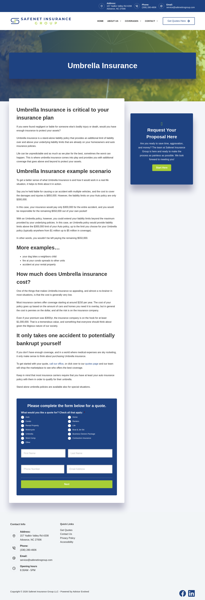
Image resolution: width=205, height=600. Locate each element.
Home (100, 21)
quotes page (91, 363)
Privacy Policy (67, 537)
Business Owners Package (83, 434)
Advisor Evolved (81, 591)
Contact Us (66, 533)
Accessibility (66, 541)
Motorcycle (30, 430)
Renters (75, 421)
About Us (114, 21)
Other (28, 442)
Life (73, 425)
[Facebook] (182, 593)
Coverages (133, 21)
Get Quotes (66, 529)
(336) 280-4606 (149, 7)
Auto (27, 417)
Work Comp (30, 438)
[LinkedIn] (191, 593)
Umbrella (29, 434)
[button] (161, 167)
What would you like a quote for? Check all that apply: (53, 412)
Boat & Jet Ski (78, 430)
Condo (28, 421)
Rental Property (32, 425)
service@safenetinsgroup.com (180, 7)
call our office (56, 363)
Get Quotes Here (179, 21)
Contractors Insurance (81, 438)
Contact (152, 21)
